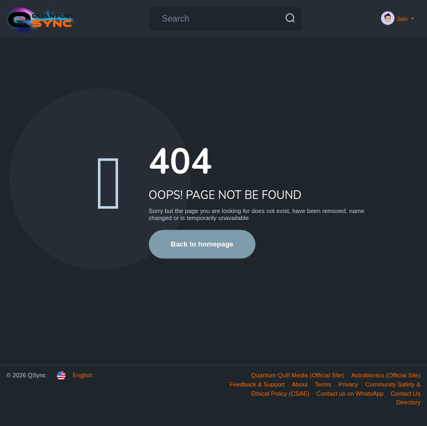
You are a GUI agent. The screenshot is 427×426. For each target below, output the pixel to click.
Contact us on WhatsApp (351, 393)
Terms (324, 384)
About (300, 384)
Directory (408, 402)
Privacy (349, 384)
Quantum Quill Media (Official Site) (298, 375)
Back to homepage (202, 244)
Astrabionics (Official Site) (386, 375)
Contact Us (406, 393)
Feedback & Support (257, 384)
